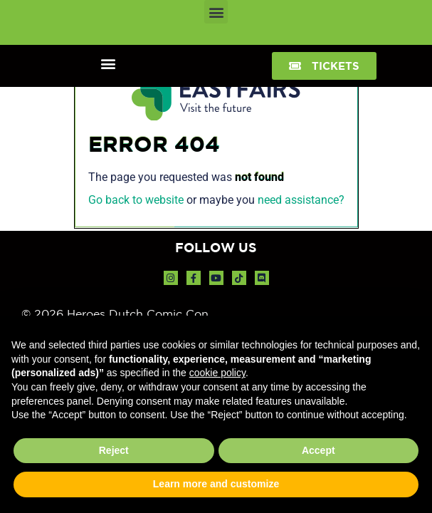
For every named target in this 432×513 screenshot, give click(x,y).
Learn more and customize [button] (216, 483)
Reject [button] (114, 450)
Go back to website (136, 200)
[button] (216, 12)
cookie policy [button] (217, 372)
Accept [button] (318, 450)
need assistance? (301, 200)
